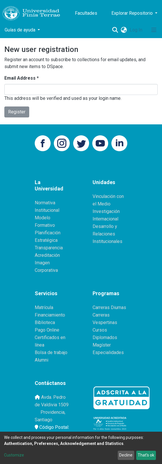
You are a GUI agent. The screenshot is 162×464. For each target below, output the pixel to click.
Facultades (86, 13)
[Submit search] (115, 30)
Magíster (102, 345)
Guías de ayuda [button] (20, 30)
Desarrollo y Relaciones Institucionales (107, 234)
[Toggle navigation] (154, 30)
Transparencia (49, 247)
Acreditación (47, 255)
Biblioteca (45, 322)
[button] (123, 30)
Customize (14, 455)
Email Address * (21, 78)
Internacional (105, 219)
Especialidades (108, 352)
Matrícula (44, 307)
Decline (125, 455)
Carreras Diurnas (109, 307)
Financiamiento (50, 315)
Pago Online (47, 330)
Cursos (100, 330)
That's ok (146, 455)
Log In (136, 30)
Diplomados (105, 337)
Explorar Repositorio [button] (132, 13)
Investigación (106, 211)
